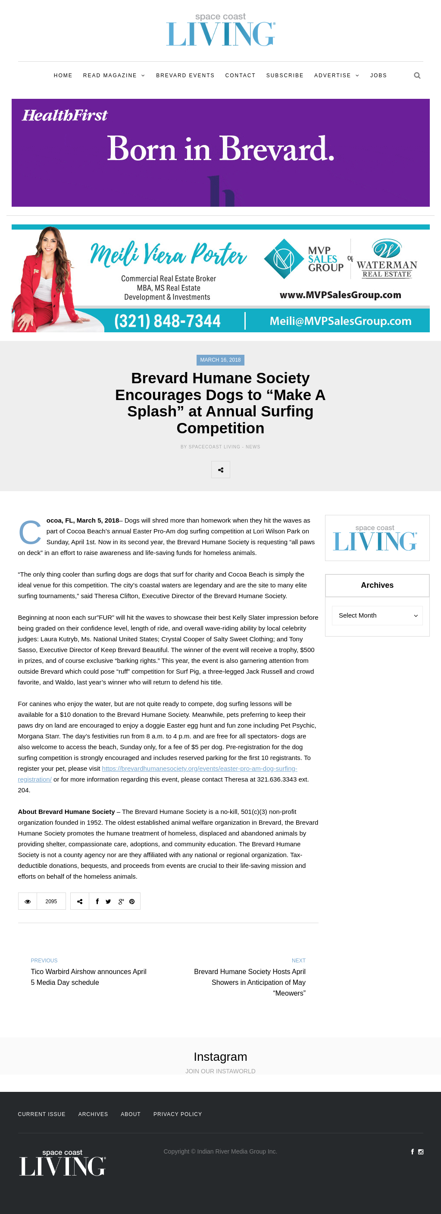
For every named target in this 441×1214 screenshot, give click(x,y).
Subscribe (285, 76)
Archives (93, 1114)
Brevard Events (185, 76)
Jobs (378, 76)
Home (63, 76)
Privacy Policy (177, 1114)
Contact (240, 76)
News (253, 447)
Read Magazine (110, 76)
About (131, 1114)
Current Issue (42, 1114)
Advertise (332, 76)
